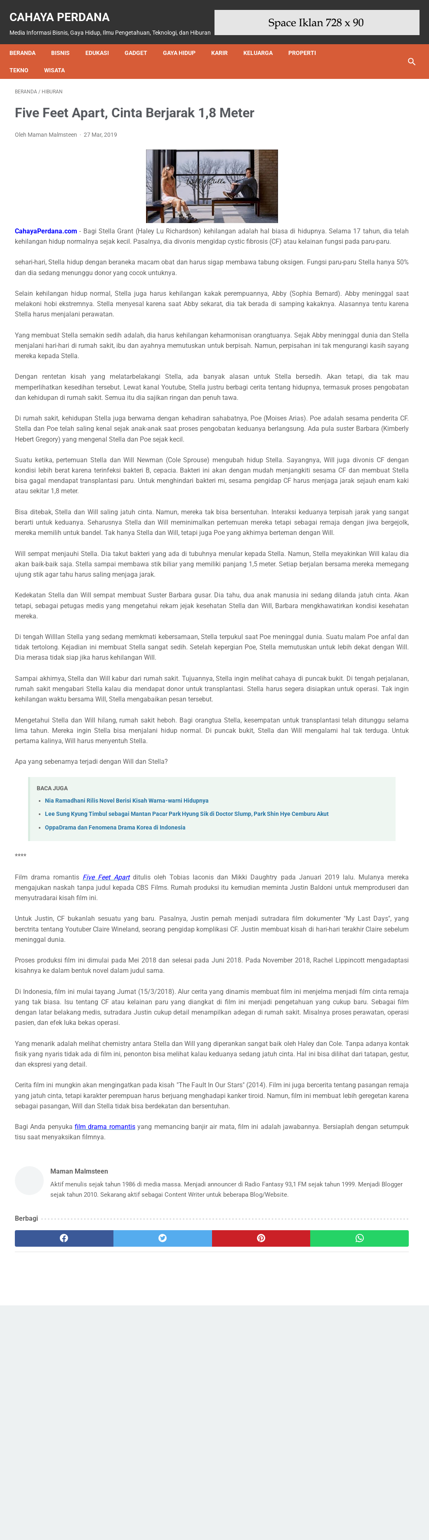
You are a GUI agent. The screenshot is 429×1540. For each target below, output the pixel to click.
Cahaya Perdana (65, 8)
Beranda (28, 48)
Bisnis (66, 48)
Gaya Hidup (184, 48)
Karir (225, 48)
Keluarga (263, 48)
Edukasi (102, 48)
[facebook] (48, 1467)
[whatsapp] (247, 1467)
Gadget (141, 48)
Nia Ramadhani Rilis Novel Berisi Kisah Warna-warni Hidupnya (127, 947)
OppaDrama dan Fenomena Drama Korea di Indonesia (115, 983)
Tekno (24, 65)
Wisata (60, 65)
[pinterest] (181, 1467)
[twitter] (114, 1467)
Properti (307, 48)
